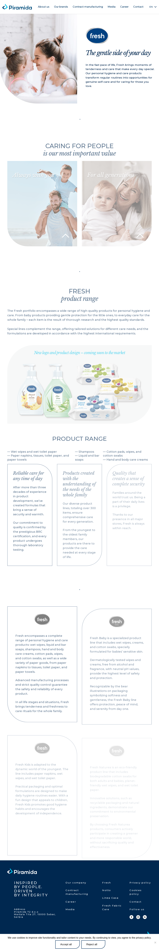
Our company (76, 882)
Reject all (91, 944)
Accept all (66, 944)
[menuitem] (153, 6)
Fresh (106, 882)
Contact (138, 6)
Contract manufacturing (88, 6)
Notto (106, 890)
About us (43, 6)
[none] (153, 6)
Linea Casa (110, 897)
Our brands (61, 6)
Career (124, 6)
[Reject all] (155, 942)
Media (112, 6)
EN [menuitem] (151, 7)
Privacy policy (140, 882)
